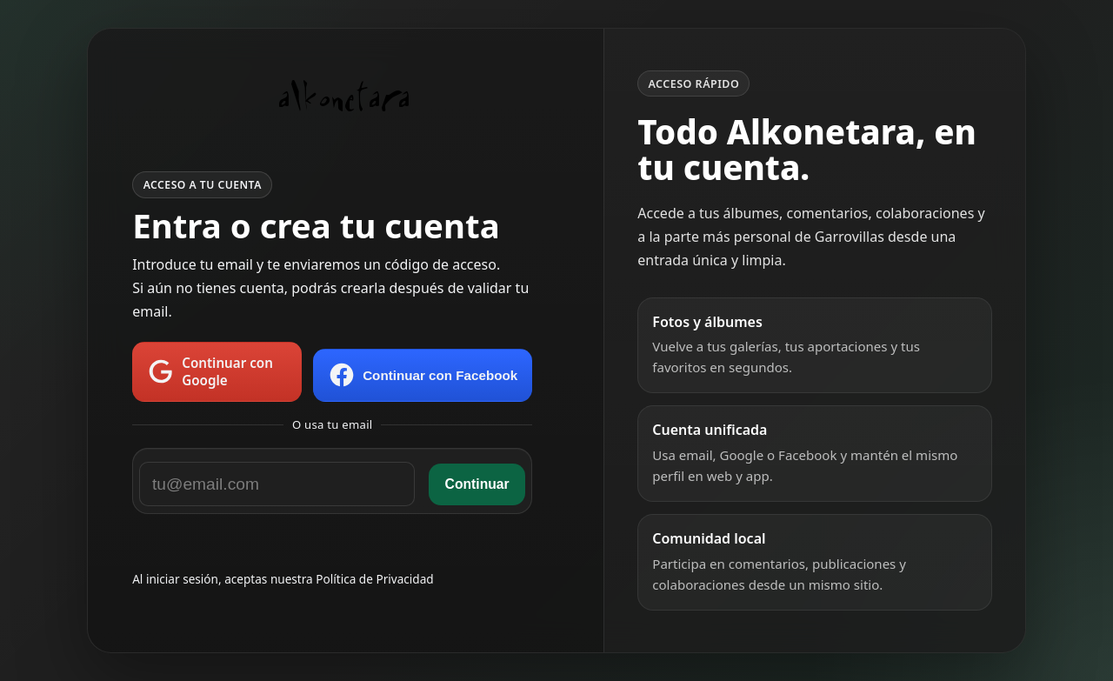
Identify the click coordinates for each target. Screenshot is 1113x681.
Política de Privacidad (374, 579)
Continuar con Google (210, 371)
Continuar (477, 484)
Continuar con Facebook (422, 375)
